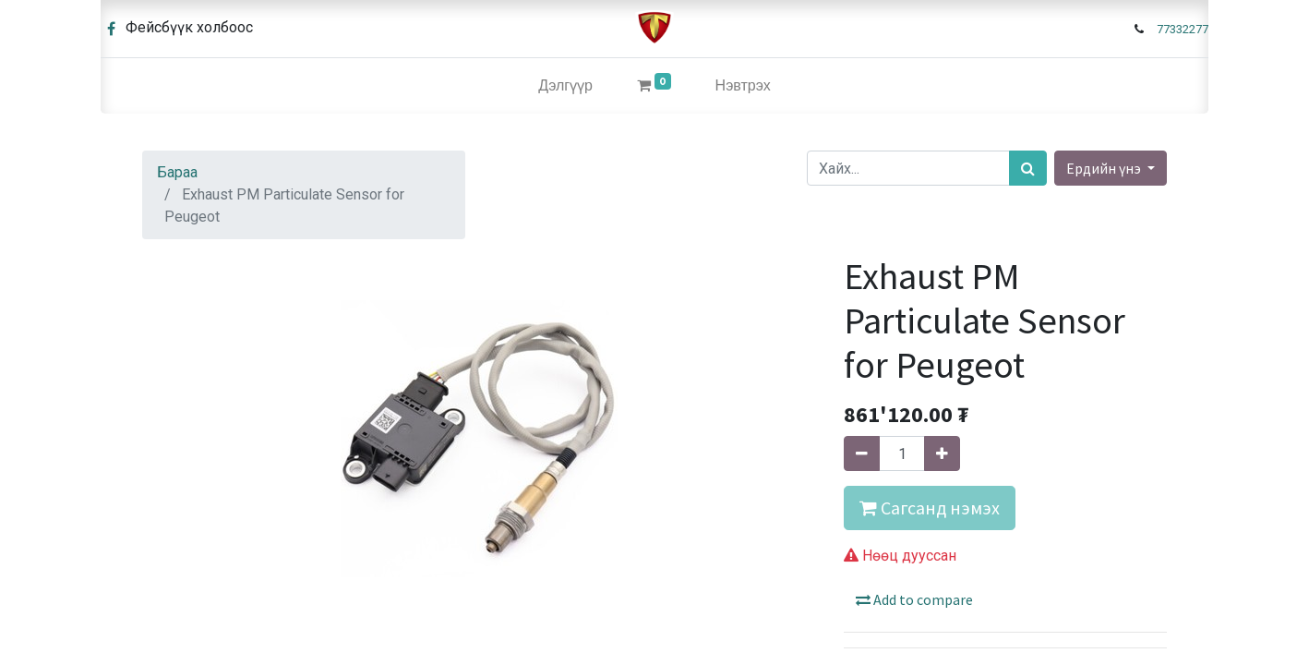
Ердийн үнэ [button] (1105, 168)
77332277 (1182, 29)
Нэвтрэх (743, 85)
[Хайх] (1028, 168)
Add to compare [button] (914, 599)
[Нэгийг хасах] (862, 453)
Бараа (177, 172)
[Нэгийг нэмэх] (942, 453)
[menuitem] (565, 85)
